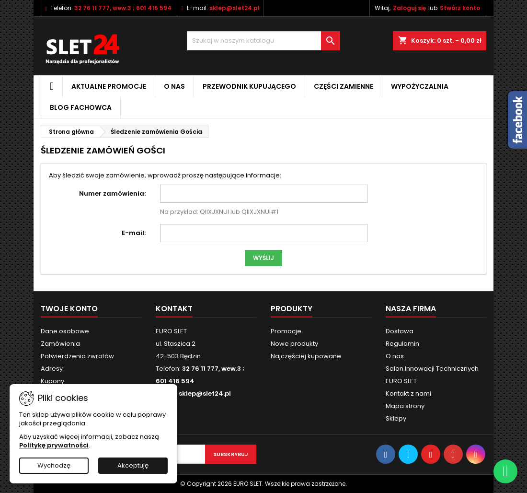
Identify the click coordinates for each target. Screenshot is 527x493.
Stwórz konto (460, 8)
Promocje (286, 331)
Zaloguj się (409, 8)
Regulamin (402, 343)
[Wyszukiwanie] (263, 40)
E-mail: (134, 232)
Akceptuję (133, 465)
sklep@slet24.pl (234, 8)
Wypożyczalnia (419, 86)
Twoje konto (69, 308)
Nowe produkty (294, 343)
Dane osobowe (65, 331)
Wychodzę (53, 465)
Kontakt (174, 308)
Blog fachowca (81, 107)
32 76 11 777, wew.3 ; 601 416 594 (123, 8)
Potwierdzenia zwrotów (77, 356)
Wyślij (263, 258)
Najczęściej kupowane (306, 356)
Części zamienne (343, 86)
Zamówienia (60, 343)
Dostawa (399, 331)
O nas (174, 86)
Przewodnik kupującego (249, 86)
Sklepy (396, 418)
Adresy (52, 368)
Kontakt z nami (408, 393)
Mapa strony (405, 406)
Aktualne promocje (108, 86)
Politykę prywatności (54, 445)
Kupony (52, 381)
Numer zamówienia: (112, 193)
